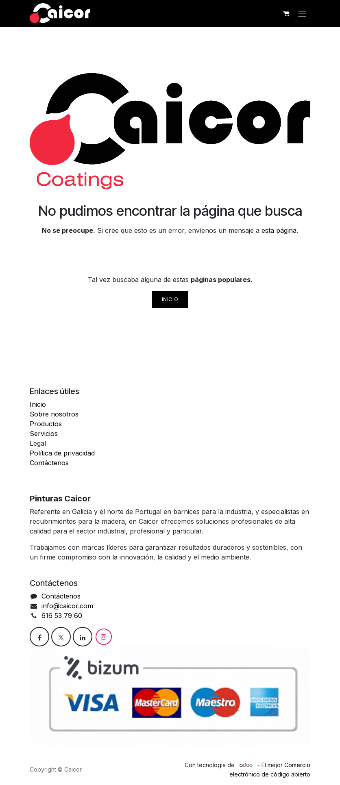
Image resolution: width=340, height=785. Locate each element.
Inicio (170, 299)
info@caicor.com (67, 606)
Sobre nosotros (54, 414)
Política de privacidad (62, 453)
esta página (279, 230)
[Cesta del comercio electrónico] (286, 13)
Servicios (44, 433)
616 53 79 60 (62, 616)
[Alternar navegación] (302, 13)
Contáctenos (49, 463)
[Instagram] (104, 637)
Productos (46, 424)
